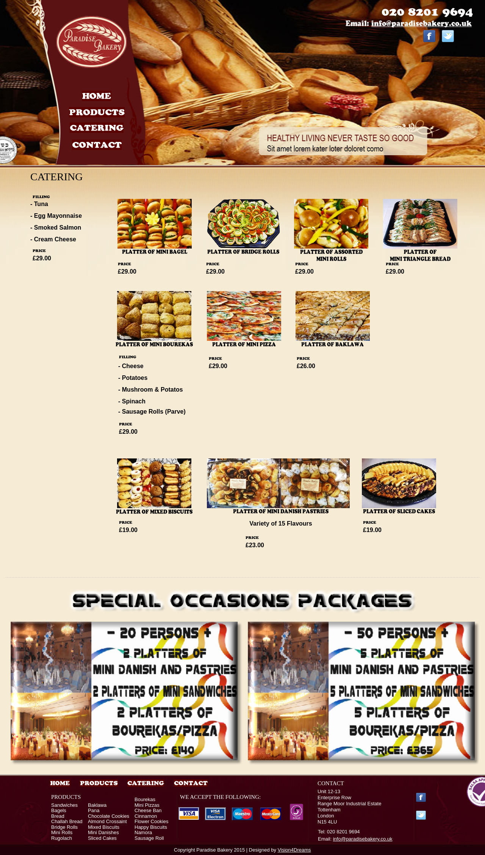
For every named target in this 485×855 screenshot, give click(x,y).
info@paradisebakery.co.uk (363, 839)
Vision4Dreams (294, 850)
